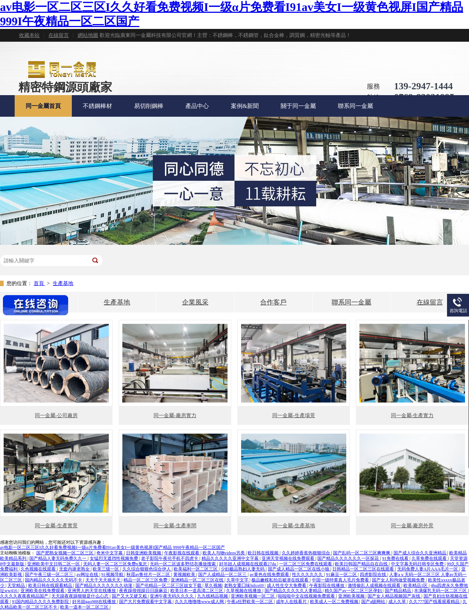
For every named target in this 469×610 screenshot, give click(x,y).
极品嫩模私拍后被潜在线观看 (280, 580)
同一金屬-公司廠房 (56, 415)
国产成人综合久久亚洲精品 (420, 552)
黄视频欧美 (184, 574)
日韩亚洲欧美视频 (144, 552)
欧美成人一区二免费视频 (334, 601)
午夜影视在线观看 (182, 552)
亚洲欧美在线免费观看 (43, 590)
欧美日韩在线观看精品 (50, 585)
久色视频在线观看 (39, 569)
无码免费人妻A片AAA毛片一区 (428, 569)
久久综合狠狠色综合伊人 (147, 569)
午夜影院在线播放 (327, 585)
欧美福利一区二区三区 (196, 569)
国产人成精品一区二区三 (223, 574)
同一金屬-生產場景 (293, 415)
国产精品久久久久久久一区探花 (348, 558)
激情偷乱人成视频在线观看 (375, 585)
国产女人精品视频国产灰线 (394, 596)
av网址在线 (88, 574)
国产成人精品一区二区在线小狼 (299, 569)
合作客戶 (273, 302)
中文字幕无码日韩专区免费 (418, 563)
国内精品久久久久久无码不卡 (54, 580)
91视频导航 (113, 574)
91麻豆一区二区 (342, 574)
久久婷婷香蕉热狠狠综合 (306, 552)
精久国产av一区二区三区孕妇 (354, 590)
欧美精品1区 (416, 585)
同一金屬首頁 (43, 106)
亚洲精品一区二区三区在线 (198, 580)
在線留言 (58, 35)
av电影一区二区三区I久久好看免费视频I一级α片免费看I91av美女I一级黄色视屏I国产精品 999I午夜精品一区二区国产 (112, 547)
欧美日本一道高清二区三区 (197, 590)
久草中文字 (238, 580)
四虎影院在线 (373, 574)
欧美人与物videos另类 (224, 552)
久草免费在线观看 (429, 558)
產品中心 (197, 106)
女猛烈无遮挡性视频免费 (114, 558)
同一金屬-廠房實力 (175, 415)
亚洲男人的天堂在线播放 (92, 590)
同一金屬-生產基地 (293, 525)
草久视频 (213, 585)
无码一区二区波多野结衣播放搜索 (183, 563)
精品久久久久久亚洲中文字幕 (231, 558)
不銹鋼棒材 (97, 106)
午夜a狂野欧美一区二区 (250, 601)
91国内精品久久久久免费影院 (41, 601)
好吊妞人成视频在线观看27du (248, 563)
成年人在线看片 (292, 601)
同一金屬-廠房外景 (412, 525)
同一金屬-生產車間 (175, 525)
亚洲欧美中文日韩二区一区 (54, 563)
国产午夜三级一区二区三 (49, 574)
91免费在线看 (396, 558)
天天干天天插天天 (103, 580)
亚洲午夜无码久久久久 (172, 596)
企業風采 (195, 302)
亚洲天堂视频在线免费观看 (288, 558)
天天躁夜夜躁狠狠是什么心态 (80, 596)
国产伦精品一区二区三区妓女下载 (169, 585)
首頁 (39, 283)
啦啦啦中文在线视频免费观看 (307, 596)
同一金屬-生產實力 (412, 415)
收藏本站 (29, 35)
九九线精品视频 (213, 596)
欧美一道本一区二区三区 (85, 607)
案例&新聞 (245, 106)
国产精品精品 (398, 590)
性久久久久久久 (308, 574)
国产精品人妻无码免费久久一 (58, 558)
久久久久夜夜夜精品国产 (24, 596)
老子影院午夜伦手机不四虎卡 (170, 558)
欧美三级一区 (106, 569)
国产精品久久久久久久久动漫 (104, 585)
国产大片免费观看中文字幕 (146, 601)
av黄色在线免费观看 (270, 574)
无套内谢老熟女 (75, 569)
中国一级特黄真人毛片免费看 (341, 580)
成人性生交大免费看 (287, 585)
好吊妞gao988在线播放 (94, 601)
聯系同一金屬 (355, 106)
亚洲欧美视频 (352, 596)
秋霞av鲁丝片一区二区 (148, 574)
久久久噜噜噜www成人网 (200, 601)
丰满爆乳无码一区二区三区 (441, 590)
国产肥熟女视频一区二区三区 (65, 552)
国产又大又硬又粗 (130, 596)
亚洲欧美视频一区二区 (253, 596)
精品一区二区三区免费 (146, 580)
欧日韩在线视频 (264, 552)
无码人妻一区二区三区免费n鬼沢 (115, 563)
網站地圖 (88, 35)
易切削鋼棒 (148, 106)
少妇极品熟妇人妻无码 (243, 569)
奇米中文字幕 (110, 552)
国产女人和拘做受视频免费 (399, 580)
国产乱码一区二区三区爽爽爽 (362, 552)
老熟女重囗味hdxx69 (244, 585)
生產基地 (63, 283)
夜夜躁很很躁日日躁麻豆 (144, 590)
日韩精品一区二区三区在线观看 (363, 569)
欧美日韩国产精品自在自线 (362, 563)
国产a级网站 (373, 601)
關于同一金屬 (298, 106)
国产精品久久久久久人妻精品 (294, 590)
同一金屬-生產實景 (56, 525)
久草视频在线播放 (244, 590)
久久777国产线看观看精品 (435, 601)
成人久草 (397, 601)
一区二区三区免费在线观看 (306, 563)
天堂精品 (16, 585)
